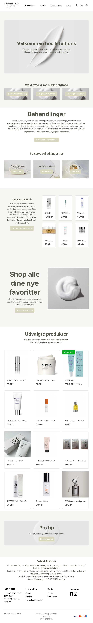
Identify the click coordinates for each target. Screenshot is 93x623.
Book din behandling (17, 94)
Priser (68, 5)
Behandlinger (29, 5)
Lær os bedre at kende (22, 228)
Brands (42, 5)
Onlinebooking (56, 5)
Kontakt (29, 597)
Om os (28, 593)
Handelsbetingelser (34, 600)
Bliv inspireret (46, 539)
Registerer (52, 597)
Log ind (51, 593)
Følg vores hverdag (46, 94)
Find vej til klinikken (76, 94)
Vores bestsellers (25, 310)
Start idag (17, 171)
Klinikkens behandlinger (46, 140)
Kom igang (46, 171)
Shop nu (75, 171)
